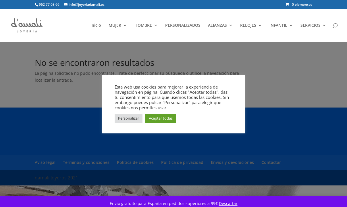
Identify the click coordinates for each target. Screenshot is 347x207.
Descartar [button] (228, 203)
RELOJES (248, 25)
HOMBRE (143, 25)
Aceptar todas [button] (161, 118)
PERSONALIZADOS (183, 25)
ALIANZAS (217, 25)
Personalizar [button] (128, 118)
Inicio (95, 25)
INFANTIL (278, 25)
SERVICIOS (310, 25)
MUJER (115, 25)
